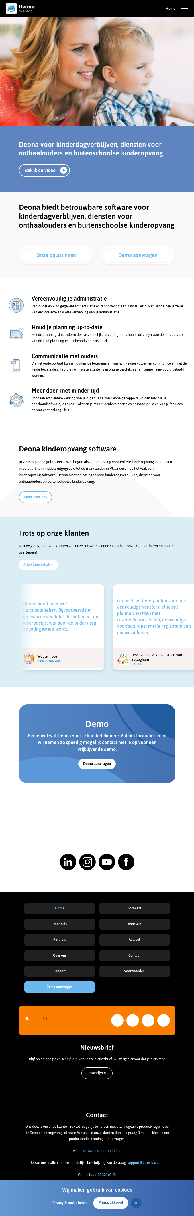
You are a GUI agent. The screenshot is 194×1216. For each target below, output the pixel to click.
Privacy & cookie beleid (69, 1203)
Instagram (132, 1020)
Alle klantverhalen (38, 564)
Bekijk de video (40, 170)
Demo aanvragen (138, 255)
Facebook (163, 1020)
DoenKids (59, 924)
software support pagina (102, 1151)
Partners (59, 940)
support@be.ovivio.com (145, 1163)
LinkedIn (117, 1020)
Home (59, 908)
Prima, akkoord (111, 1202)
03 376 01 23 (107, 1175)
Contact (134, 956)
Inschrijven (97, 1073)
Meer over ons (35, 497)
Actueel (134, 940)
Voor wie (134, 924)
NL (26, 1018)
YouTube (148, 1020)
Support (60, 971)
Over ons (59, 956)
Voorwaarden (134, 971)
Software (134, 908)
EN (44, 1018)
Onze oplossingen (56, 255)
